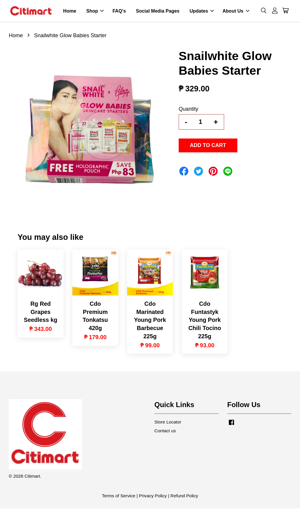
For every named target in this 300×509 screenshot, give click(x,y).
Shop (95, 11)
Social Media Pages (158, 11)
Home (69, 11)
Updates (202, 11)
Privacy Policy (153, 496)
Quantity (188, 109)
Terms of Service (118, 496)
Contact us (165, 430)
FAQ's (119, 11)
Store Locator (167, 422)
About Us (236, 11)
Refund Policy (184, 496)
